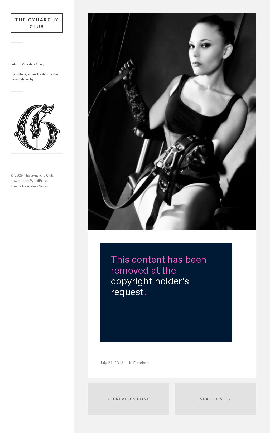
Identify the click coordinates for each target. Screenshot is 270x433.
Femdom (141, 362)
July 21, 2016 (112, 362)
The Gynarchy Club (37, 23)
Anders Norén (37, 186)
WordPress (38, 180)
